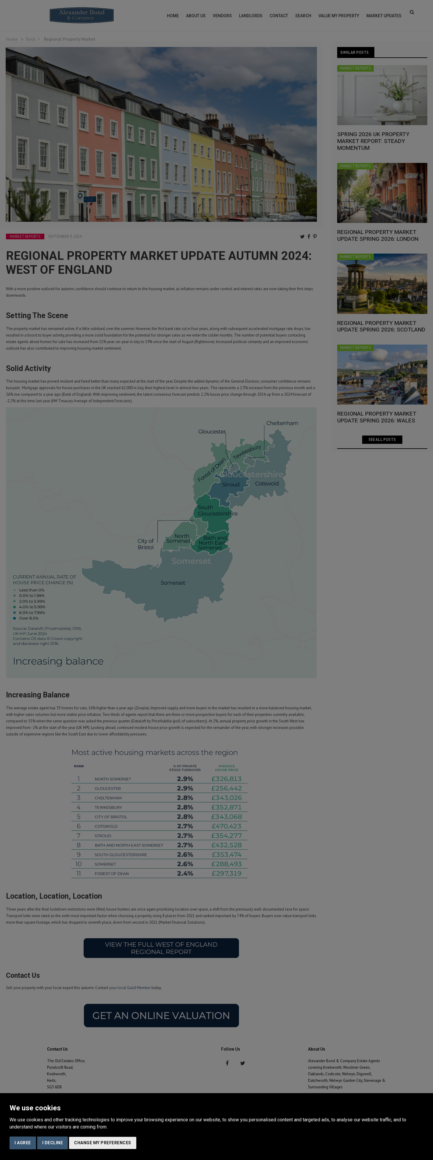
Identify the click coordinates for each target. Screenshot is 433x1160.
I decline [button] (52, 1142)
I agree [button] (23, 1142)
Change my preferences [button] (102, 1142)
